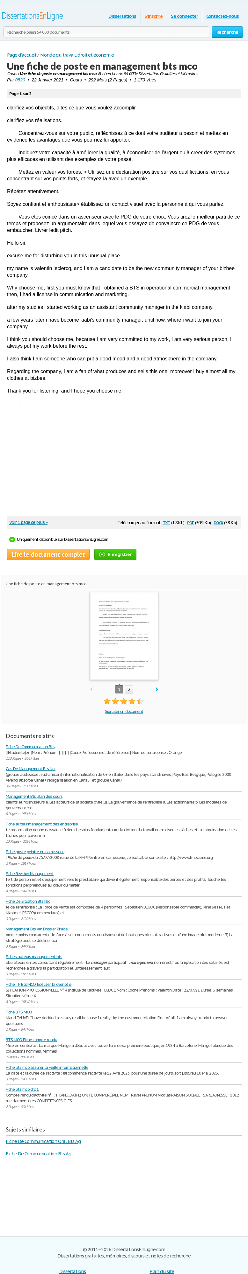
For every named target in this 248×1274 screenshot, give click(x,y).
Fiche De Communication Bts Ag (38, 1154)
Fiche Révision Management (30, 873)
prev (91, 689)
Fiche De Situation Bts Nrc (28, 901)
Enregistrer (115, 554)
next (157, 689)
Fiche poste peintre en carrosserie (35, 851)
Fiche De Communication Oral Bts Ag (43, 1141)
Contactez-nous (222, 16)
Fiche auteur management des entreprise (41, 824)
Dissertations (122, 16)
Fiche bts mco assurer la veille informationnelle (47, 1067)
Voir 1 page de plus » (28, 522)
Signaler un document (124, 711)
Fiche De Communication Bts (30, 746)
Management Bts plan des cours (34, 796)
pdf (190, 522)
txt (166, 522)
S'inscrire (153, 16)
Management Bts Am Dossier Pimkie (37, 929)
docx (218, 522)
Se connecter (184, 16)
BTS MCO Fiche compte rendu (31, 1039)
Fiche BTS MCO (19, 1012)
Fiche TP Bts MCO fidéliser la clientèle (38, 984)
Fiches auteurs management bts (34, 956)
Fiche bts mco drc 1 (22, 1089)
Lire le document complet (48, 554)
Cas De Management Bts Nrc (30, 768)
